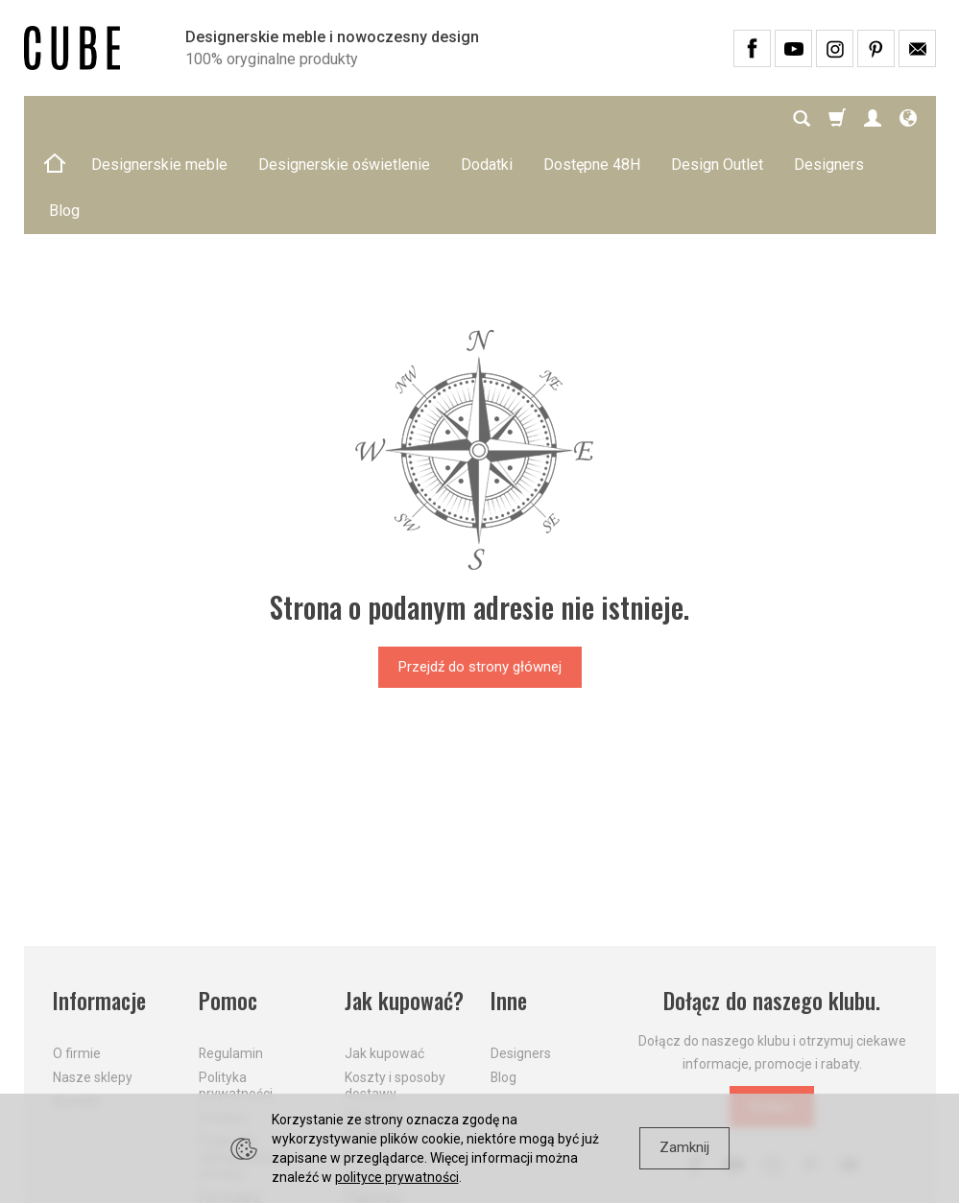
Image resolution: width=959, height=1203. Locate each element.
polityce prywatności (397, 1177)
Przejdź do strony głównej (480, 574)
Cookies (223, 1025)
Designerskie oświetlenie (344, 118)
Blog (503, 985)
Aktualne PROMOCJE (380, 1034)
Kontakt (76, 1009)
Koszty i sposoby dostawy (395, 993)
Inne (509, 909)
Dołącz (772, 1014)
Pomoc (228, 909)
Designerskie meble (159, 118)
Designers (521, 961)
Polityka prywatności (236, 993)
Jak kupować (384, 961)
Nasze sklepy (92, 985)
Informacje (99, 909)
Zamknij (684, 1147)
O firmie (77, 961)
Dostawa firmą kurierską (389, 1073)
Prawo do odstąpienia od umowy (243, 1065)
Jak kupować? (404, 909)
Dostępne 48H (591, 118)
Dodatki (487, 118)
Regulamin (231, 961)
